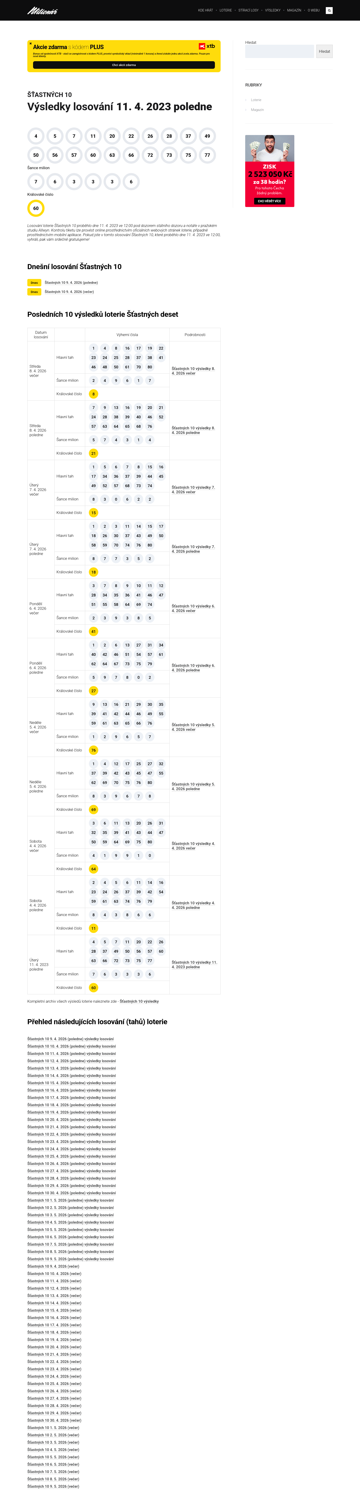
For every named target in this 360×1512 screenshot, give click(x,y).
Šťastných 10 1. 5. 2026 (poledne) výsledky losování (70, 1200)
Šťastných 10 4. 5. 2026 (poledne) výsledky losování (70, 1222)
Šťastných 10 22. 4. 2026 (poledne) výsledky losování (71, 1134)
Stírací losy (249, 10)
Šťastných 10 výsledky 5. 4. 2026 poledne (193, 786)
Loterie (226, 10)
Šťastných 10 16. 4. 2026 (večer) (54, 1318)
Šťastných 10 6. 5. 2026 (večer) (53, 1464)
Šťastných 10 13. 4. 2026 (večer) (54, 1296)
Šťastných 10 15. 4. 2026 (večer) (54, 1310)
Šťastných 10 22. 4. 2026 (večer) (54, 1362)
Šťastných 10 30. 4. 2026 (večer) (54, 1420)
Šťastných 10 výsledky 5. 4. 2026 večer (193, 727)
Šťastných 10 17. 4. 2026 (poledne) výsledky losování (71, 1097)
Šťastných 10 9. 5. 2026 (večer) (53, 1486)
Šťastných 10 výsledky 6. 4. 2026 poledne (193, 667)
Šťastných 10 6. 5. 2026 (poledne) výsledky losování (70, 1237)
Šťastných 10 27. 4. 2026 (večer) (54, 1398)
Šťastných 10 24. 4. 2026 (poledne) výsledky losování (71, 1149)
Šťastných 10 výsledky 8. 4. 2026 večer (193, 370)
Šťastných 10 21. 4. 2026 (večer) (54, 1354)
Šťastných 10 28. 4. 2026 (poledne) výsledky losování (71, 1178)
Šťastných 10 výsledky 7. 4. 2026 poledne (193, 549)
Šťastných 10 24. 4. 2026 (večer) (54, 1376)
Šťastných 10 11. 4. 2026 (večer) (54, 1281)
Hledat (250, 42)
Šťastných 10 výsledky (139, 1001)
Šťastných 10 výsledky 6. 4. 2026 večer (193, 608)
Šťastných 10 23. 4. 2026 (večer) (54, 1369)
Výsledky (273, 10)
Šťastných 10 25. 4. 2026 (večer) (54, 1384)
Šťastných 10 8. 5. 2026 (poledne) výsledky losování (70, 1252)
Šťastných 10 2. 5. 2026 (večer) (53, 1435)
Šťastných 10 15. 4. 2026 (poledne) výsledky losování (71, 1083)
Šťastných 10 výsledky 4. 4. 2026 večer (193, 845)
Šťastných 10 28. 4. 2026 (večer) (54, 1406)
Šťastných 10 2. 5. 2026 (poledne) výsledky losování (70, 1208)
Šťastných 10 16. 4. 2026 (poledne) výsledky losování (71, 1090)
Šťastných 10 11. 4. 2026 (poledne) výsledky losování (71, 1053)
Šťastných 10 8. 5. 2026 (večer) (53, 1479)
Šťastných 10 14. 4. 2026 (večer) (54, 1303)
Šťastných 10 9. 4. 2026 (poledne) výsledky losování (70, 1039)
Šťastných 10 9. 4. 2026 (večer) (69, 292)
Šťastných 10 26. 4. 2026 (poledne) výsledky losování (71, 1164)
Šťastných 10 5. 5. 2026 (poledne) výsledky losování (70, 1230)
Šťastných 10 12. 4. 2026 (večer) (54, 1288)
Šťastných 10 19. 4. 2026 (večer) (54, 1340)
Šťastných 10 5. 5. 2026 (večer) (53, 1457)
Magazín (294, 10)
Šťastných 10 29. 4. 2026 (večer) (54, 1413)
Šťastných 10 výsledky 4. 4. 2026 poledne (193, 905)
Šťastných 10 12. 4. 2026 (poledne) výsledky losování (71, 1061)
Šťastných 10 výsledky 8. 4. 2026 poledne (193, 430)
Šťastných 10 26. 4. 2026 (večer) (54, 1391)
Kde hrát (205, 10)
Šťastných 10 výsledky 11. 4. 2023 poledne (194, 964)
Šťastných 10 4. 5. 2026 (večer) (53, 1450)
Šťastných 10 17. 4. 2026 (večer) (54, 1325)
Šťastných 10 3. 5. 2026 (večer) (53, 1442)
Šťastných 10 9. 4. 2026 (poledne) (71, 283)
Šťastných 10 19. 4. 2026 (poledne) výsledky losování (71, 1112)
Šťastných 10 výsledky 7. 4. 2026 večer (193, 489)
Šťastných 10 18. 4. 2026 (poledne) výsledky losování (71, 1105)
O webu (314, 10)
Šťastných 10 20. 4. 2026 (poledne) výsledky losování (71, 1119)
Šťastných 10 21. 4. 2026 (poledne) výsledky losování (71, 1127)
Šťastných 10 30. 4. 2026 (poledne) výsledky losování (71, 1193)
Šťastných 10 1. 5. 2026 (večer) (53, 1428)
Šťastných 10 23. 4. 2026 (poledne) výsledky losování (71, 1142)
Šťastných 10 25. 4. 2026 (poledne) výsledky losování (71, 1156)
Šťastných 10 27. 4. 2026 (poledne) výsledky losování (71, 1171)
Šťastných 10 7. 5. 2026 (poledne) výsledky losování (70, 1244)
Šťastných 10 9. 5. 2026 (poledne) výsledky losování (70, 1259)
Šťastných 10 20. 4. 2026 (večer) (54, 1347)
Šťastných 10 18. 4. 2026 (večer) (54, 1332)
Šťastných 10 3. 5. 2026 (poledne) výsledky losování (70, 1215)
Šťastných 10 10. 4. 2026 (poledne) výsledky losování (71, 1046)
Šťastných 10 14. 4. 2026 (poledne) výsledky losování (71, 1075)
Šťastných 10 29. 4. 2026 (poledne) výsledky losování (71, 1186)
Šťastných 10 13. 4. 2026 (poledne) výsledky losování (71, 1068)
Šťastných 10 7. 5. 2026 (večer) (53, 1472)
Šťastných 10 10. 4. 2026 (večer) (54, 1274)
